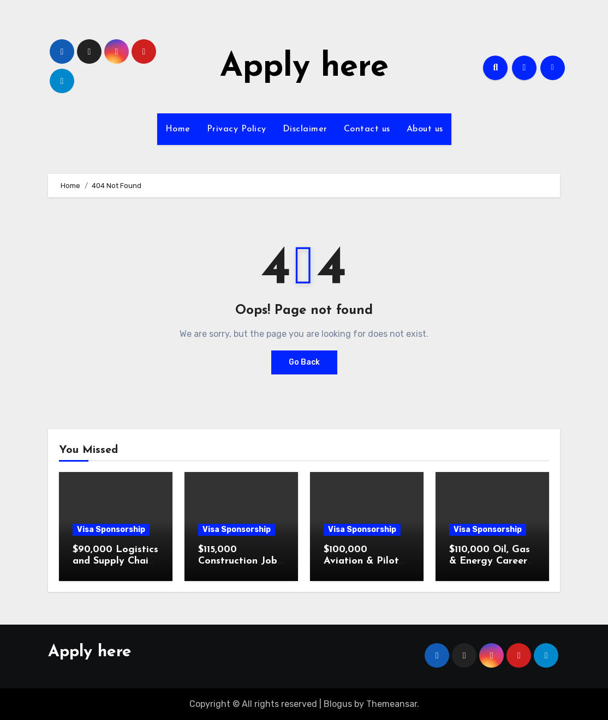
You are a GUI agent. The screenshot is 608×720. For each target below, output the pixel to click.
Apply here (304, 67)
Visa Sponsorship (111, 529)
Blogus (338, 704)
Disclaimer (305, 129)
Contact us (367, 129)
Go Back (304, 362)
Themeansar (391, 704)
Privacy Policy (236, 129)
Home (177, 129)
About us (425, 129)
